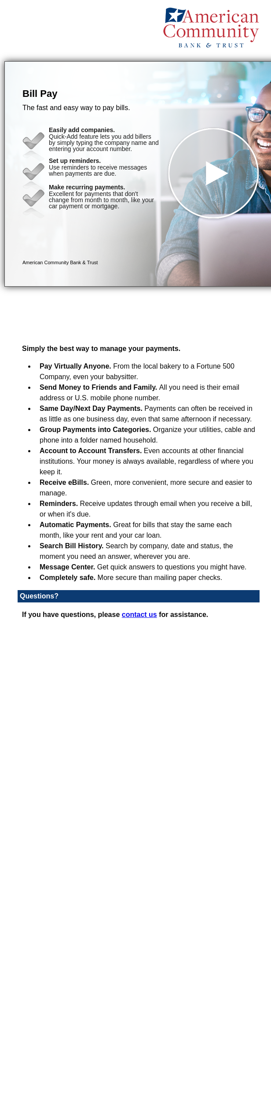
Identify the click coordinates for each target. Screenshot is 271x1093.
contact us (139, 614)
